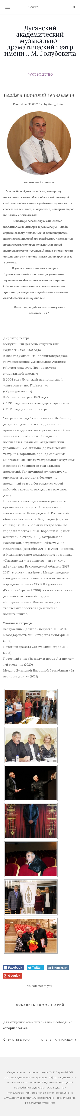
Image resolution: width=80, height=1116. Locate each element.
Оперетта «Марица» (59, 1039)
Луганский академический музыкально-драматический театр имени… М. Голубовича (40, 41)
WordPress (48, 1102)
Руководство (40, 74)
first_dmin (55, 104)
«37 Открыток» (16, 1039)
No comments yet (39, 986)
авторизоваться (15, 1028)
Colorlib (71, 1097)
